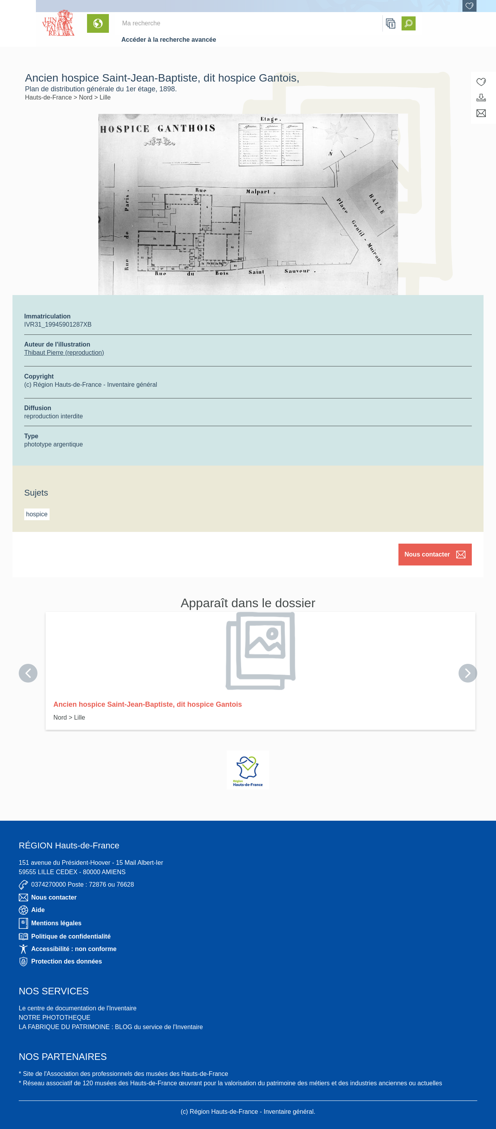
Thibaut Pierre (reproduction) (64, 352)
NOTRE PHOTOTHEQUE (55, 1017)
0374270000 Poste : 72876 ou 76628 (76, 885)
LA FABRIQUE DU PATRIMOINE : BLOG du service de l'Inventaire (111, 1027)
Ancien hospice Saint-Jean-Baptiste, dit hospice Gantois (147, 704)
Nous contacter (435, 554)
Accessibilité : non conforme (68, 949)
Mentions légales (50, 923)
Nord (86, 97)
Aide (32, 910)
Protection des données (60, 961)
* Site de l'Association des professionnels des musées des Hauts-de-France (123, 1073)
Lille (105, 97)
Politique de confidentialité (65, 936)
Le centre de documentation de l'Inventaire (78, 1008)
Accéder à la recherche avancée (168, 39)
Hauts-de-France (49, 97)
